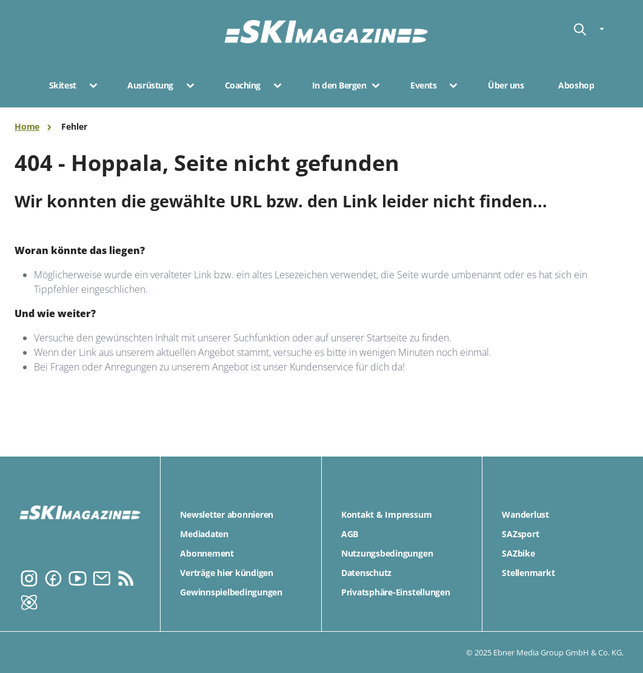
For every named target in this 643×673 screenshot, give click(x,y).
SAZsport (520, 534)
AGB (349, 534)
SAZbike (518, 553)
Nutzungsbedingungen (387, 553)
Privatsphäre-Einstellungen (395, 592)
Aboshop (576, 85)
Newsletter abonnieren (226, 514)
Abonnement (207, 553)
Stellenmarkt (528, 572)
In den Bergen (339, 85)
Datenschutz (366, 572)
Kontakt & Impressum (386, 514)
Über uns (506, 85)
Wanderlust (525, 514)
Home (27, 126)
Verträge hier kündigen (226, 572)
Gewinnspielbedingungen (231, 592)
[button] (89, 85)
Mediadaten (204, 534)
